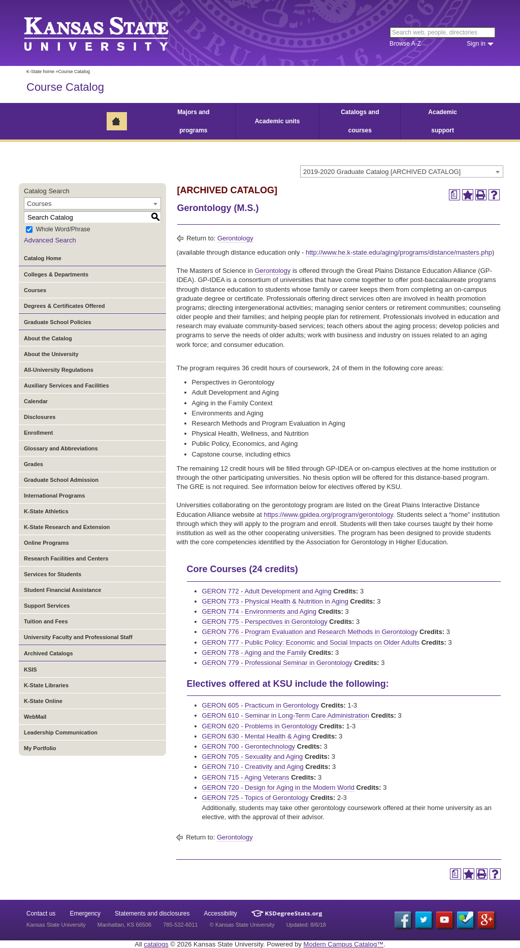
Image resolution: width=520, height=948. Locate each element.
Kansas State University (109, 33)
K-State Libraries (46, 685)
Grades (33, 464)
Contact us (40, 913)
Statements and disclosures (152, 913)
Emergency (85, 913)
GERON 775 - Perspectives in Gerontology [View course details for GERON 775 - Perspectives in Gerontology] (265, 621)
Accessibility (220, 913)
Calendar (36, 401)
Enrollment (38, 433)
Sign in (476, 43)
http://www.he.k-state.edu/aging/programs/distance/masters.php (399, 252)
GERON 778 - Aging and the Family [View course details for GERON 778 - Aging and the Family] (254, 652)
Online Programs (46, 543)
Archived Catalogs (48, 653)
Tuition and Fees (46, 621)
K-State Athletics (46, 511)
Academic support (442, 121)
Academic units (277, 121)
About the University (51, 354)
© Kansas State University (242, 925)
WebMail (35, 717)
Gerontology (235, 238)
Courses (35, 290)
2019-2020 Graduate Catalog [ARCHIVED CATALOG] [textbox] (382, 171)
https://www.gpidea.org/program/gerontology (328, 514)
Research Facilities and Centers (66, 558)
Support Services (47, 606)
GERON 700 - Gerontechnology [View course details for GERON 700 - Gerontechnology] (249, 746)
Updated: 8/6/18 (306, 925)
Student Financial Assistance (62, 590)
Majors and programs (193, 121)
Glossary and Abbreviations (61, 448)
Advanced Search (50, 240)
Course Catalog (65, 87)
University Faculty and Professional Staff (78, 637)
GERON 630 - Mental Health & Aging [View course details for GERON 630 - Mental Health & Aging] (256, 736)
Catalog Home (42, 258)
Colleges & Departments (56, 274)
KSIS (30, 669)
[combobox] (401, 171)
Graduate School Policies (57, 322)
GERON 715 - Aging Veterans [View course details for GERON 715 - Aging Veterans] (245, 777)
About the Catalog (48, 338)
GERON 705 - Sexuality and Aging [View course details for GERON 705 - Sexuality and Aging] (252, 756)
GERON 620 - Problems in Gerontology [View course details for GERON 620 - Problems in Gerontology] (260, 726)
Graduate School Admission (61, 480)
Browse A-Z (405, 43)
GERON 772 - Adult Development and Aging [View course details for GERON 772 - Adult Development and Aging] (267, 591)
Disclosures (39, 417)
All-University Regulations (58, 370)
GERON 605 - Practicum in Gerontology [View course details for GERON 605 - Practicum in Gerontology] (260, 705)
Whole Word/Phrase (63, 229)
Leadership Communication (61, 732)
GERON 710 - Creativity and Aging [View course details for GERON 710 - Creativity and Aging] (253, 766)
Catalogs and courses (360, 121)
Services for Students (52, 574)
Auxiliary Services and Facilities (66, 385)
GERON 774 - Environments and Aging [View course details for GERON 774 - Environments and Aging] (259, 611)
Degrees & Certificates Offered (64, 306)
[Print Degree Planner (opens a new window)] (454, 194)
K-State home (40, 71)
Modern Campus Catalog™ (344, 944)
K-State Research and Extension (67, 527)
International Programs (54, 496)
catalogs (156, 944)
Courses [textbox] (39, 203)
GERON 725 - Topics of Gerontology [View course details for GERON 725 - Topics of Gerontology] (255, 797)
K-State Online (43, 701)
